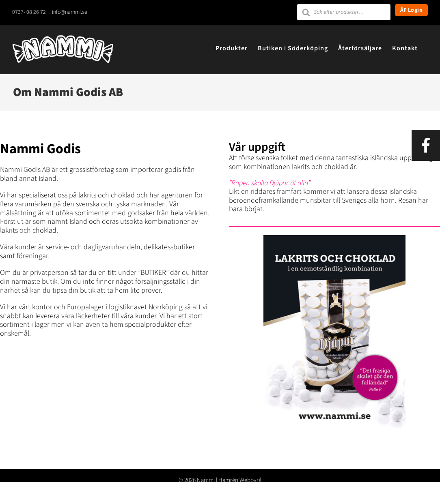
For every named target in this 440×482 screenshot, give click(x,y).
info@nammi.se (69, 12)
